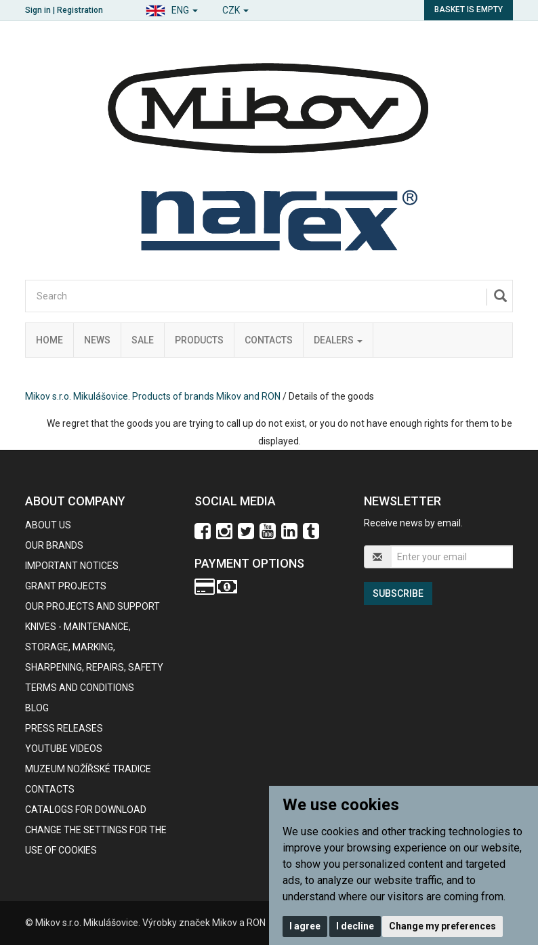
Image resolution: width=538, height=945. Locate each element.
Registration (80, 10)
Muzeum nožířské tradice (88, 768)
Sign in (38, 10)
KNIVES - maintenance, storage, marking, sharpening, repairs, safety (94, 647)
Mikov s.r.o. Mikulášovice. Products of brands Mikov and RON (153, 396)
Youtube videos (63, 748)
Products (199, 340)
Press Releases (64, 728)
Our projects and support (92, 606)
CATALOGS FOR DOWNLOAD (85, 809)
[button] (172, 8)
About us (48, 525)
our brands (54, 545)
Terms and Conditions (79, 687)
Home (49, 340)
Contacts (269, 340)
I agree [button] (304, 926)
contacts (50, 789)
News (97, 340)
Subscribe (398, 593)
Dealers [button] (338, 340)
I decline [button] (355, 926)
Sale (142, 340)
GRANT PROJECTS (65, 586)
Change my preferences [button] (442, 926)
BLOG (37, 707)
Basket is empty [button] (468, 9)
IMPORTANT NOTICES (72, 565)
